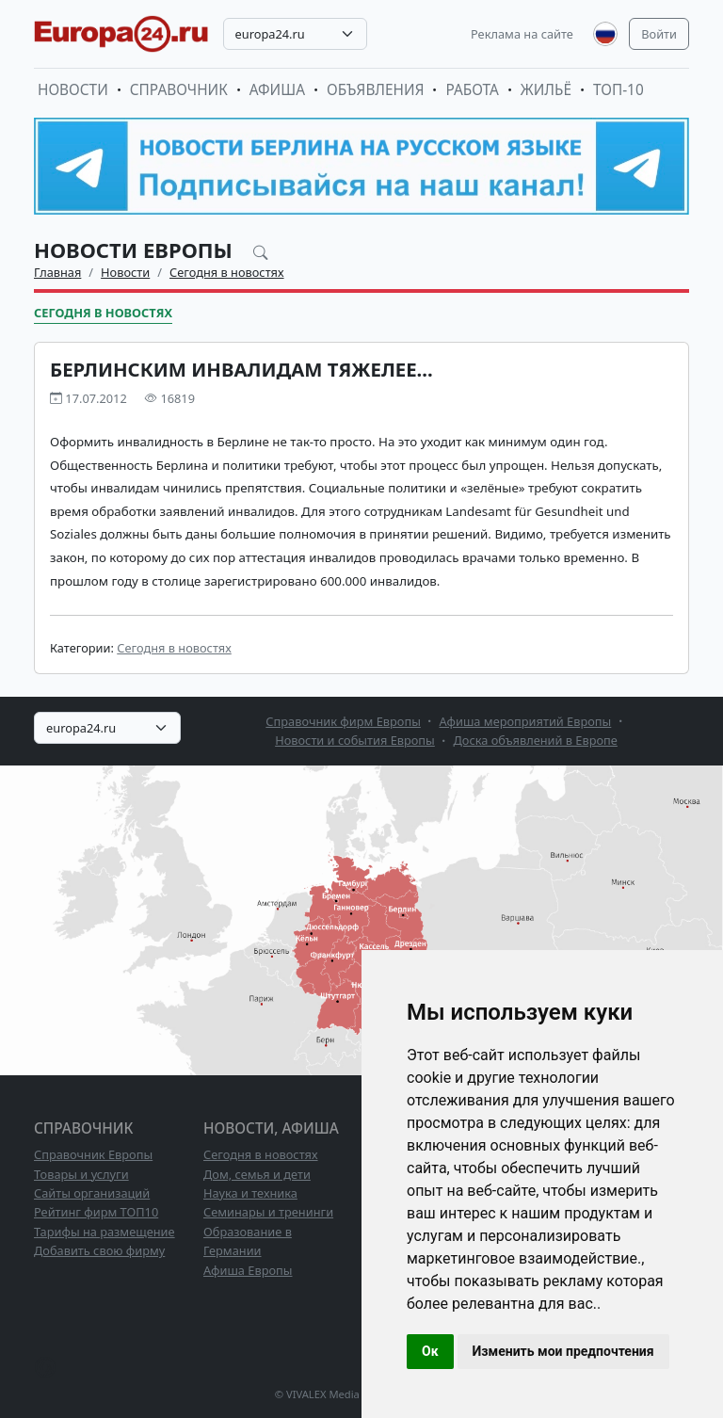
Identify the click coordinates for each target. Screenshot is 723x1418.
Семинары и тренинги (268, 1211)
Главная (57, 272)
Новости (73, 90)
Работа (471, 90)
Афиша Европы (247, 1270)
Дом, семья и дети (257, 1174)
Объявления (376, 90)
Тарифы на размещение (104, 1231)
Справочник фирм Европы (343, 721)
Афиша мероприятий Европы (526, 721)
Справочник (179, 90)
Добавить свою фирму (99, 1250)
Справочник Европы (93, 1154)
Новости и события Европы (355, 740)
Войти (659, 33)
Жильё (546, 90)
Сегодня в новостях (226, 272)
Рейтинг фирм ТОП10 (96, 1211)
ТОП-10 (618, 90)
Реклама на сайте (522, 33)
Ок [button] (430, 1351)
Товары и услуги (81, 1174)
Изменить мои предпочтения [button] (563, 1351)
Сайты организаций (92, 1192)
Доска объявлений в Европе (535, 740)
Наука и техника (250, 1192)
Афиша (277, 90)
